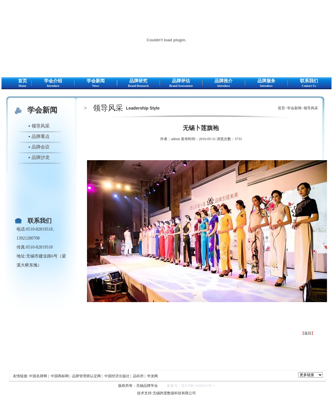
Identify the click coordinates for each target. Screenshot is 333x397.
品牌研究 (138, 83)
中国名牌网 (38, 376)
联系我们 (309, 83)
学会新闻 (95, 83)
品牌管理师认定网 (86, 376)
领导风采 (41, 126)
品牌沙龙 (41, 157)
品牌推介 (223, 83)
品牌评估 (181, 83)
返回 (307, 333)
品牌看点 (41, 136)
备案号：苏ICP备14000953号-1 (191, 386)
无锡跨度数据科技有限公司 (174, 393)
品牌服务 (266, 83)
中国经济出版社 (117, 376)
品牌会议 (41, 147)
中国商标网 (60, 376)
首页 (22, 83)
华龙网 (152, 376)
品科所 (138, 376)
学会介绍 (53, 83)
